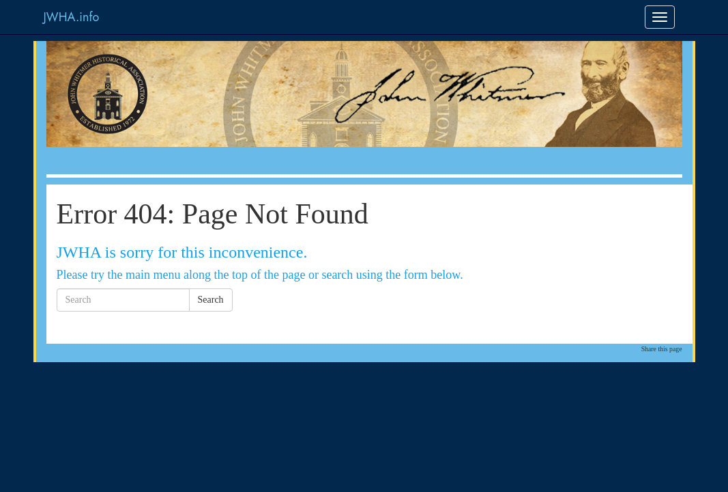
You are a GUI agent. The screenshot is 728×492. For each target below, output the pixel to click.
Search (211, 300)
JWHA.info (72, 17)
